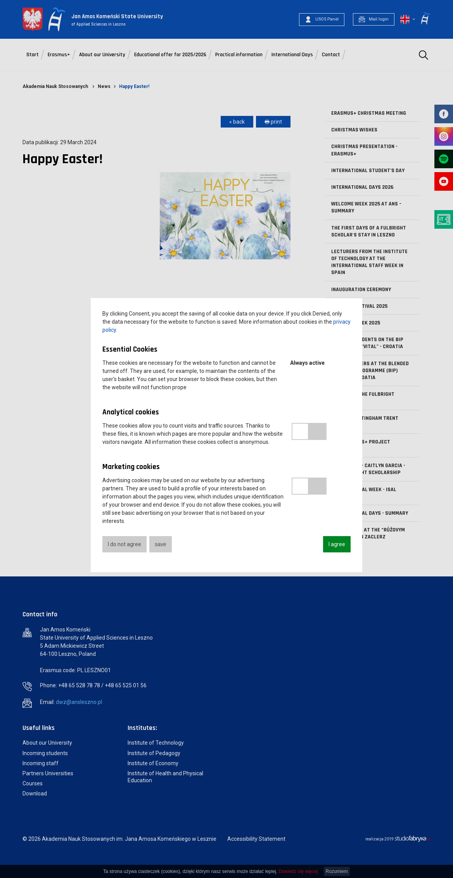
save (160, 544)
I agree (337, 544)
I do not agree (124, 544)
